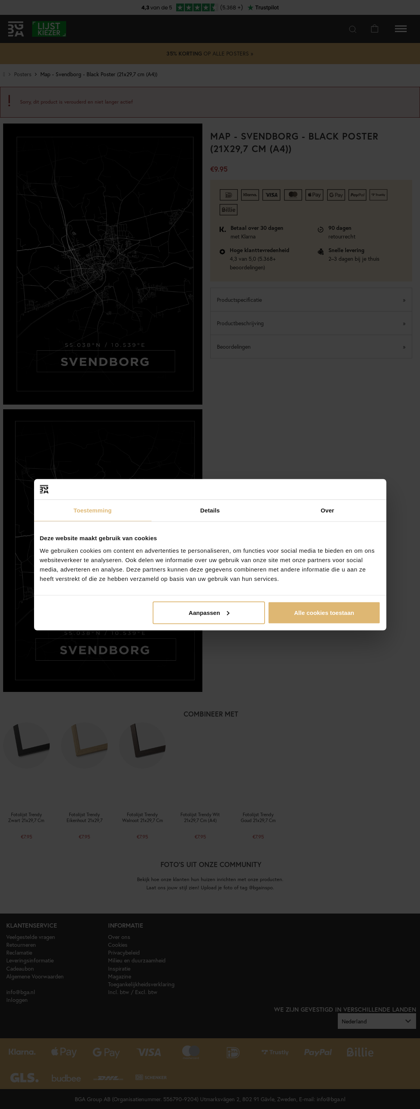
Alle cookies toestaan (324, 612)
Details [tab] (210, 510)
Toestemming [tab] (93, 510)
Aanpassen (209, 612)
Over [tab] (327, 510)
